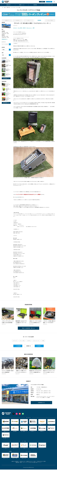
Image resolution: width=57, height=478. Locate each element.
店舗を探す (8, 4)
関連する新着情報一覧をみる (28, 328)
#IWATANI (24, 27)
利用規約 (21, 462)
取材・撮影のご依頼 (35, 462)
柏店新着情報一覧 (6, 78)
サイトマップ (39, 462)
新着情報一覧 (28, 345)
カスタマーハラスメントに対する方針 (27, 462)
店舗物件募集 (17, 462)
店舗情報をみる (41, 402)
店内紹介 (17, 20)
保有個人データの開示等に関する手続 (38, 461)
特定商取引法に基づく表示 (29, 461)
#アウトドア (15, 27)
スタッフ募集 (49, 1)
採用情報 (44, 461)
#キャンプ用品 (20, 27)
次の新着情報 (38, 345)
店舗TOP (7, 20)
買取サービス (21, 4)
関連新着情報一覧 (6, 102)
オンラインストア (54, 1)
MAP (28, 20)
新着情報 (35, 4)
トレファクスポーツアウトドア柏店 (15, 7)
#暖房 (33, 27)
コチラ (17, 197)
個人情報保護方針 (16, 461)
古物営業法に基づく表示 (22, 461)
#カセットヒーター (29, 27)
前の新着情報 (18, 345)
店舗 (4, 7)
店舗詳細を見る (4, 39)
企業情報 (42, 1)
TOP (2, 7)
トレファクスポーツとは (48, 4)
